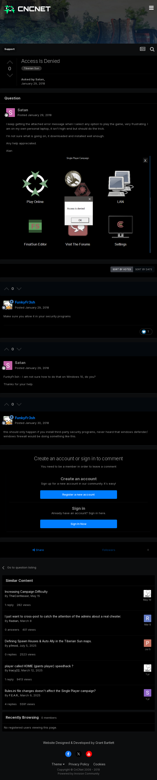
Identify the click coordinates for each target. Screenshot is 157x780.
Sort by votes (122, 269)
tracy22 (14, 670)
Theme (58, 764)
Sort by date (143, 269)
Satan (39, 79)
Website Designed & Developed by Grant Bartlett (78, 743)
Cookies (99, 764)
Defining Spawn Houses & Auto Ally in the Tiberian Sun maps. (48, 641)
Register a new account (78, 494)
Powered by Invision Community (78, 773)
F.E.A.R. (13, 695)
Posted (35, 115)
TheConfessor (19, 596)
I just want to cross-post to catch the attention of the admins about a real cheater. (63, 616)
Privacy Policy (79, 764)
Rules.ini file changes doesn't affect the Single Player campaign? (50, 691)
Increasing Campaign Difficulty (26, 591)
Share (38, 550)
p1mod (13, 645)
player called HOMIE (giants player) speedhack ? (39, 666)
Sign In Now (79, 524)
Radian (13, 621)
